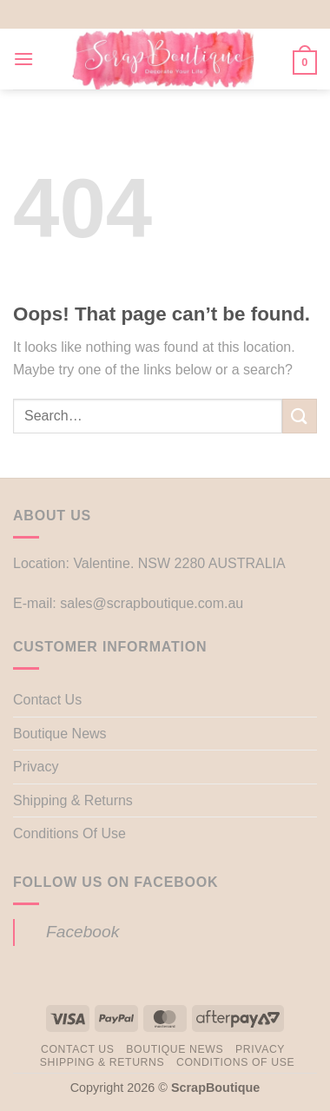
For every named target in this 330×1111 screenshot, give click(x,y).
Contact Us (47, 699)
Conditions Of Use (69, 833)
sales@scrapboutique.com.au (151, 603)
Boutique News (60, 733)
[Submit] (299, 416)
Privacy (35, 766)
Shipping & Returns (73, 800)
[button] (23, 58)
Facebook (82, 932)
